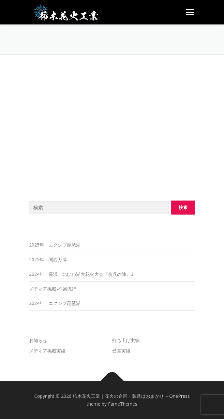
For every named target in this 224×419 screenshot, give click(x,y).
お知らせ (38, 340)
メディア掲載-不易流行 (52, 289)
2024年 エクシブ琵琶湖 (55, 303)
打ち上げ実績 (126, 340)
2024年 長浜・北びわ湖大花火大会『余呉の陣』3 (81, 274)
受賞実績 (121, 351)
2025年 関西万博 (48, 259)
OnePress (179, 396)
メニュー (189, 12)
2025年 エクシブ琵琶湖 (55, 245)
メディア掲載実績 (47, 351)
